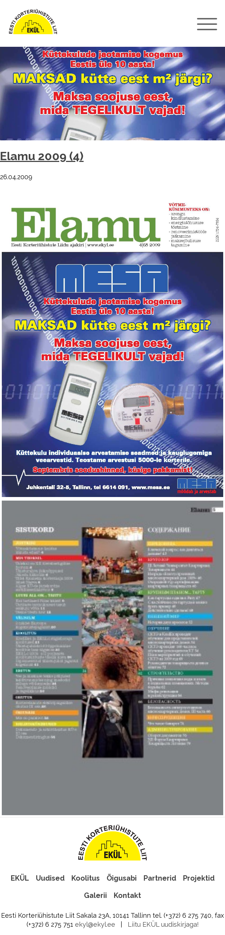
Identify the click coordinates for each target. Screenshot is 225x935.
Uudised (50, 878)
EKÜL (20, 878)
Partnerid (160, 878)
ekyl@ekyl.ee (95, 924)
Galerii (95, 895)
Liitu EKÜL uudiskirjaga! (163, 924)
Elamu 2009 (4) (42, 156)
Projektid (199, 878)
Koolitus (85, 878)
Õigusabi (122, 878)
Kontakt (127, 895)
